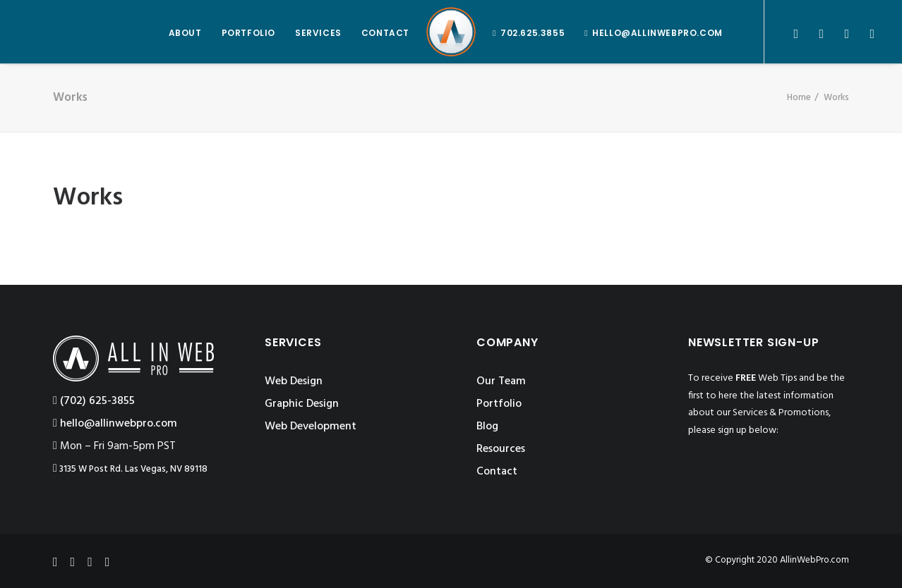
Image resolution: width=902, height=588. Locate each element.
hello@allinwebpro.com (657, 33)
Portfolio (499, 404)
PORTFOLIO (248, 33)
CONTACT (385, 33)
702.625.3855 (532, 33)
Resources (500, 449)
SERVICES (318, 33)
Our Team (501, 381)
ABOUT (185, 33)
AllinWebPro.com (814, 560)
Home (799, 97)
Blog (487, 426)
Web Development (310, 426)
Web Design (294, 381)
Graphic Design (302, 404)
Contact (496, 472)
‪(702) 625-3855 (94, 401)
